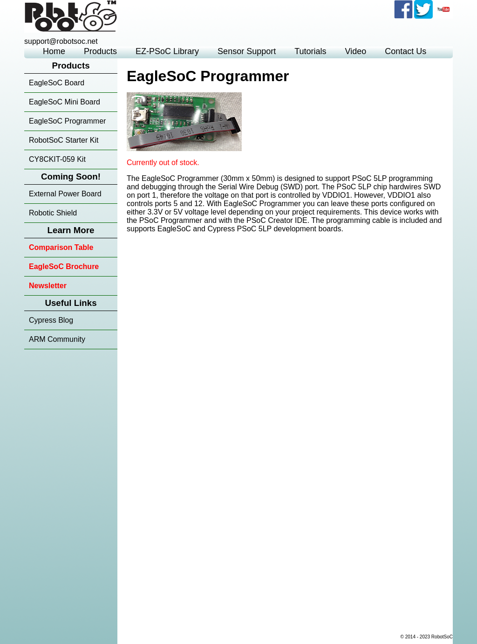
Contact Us (405, 51)
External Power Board (65, 194)
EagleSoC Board (56, 83)
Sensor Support (247, 51)
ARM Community (57, 339)
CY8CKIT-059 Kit (57, 159)
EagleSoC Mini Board (64, 102)
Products (100, 51)
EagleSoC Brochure (64, 266)
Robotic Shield (53, 213)
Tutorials (310, 51)
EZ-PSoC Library (167, 51)
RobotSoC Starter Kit (63, 140)
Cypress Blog (51, 320)
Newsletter (48, 286)
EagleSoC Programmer (67, 121)
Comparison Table (61, 247)
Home (54, 51)
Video (356, 51)
